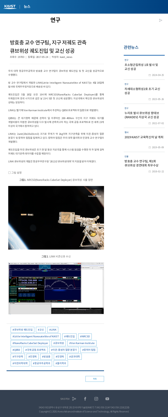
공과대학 (75, 356)
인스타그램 (96, 399)
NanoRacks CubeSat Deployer (31, 343)
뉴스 (27, 6)
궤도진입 (70, 336)
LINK (53, 329)
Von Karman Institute (83, 343)
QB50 (17, 349)
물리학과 (61, 363)
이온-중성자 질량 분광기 (65, 349)
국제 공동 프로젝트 (36, 349)
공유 (160, 20)
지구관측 (18, 356)
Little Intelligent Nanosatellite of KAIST (36, 336)
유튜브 (107, 399)
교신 (41, 329)
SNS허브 (65, 398)
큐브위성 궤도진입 (23, 329)
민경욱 (33, 356)
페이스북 (85, 399)
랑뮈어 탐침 (89, 349)
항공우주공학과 (42, 363)
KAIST (10, 7)
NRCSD (86, 336)
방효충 (47, 356)
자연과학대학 (21, 363)
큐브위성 (59, 343)
